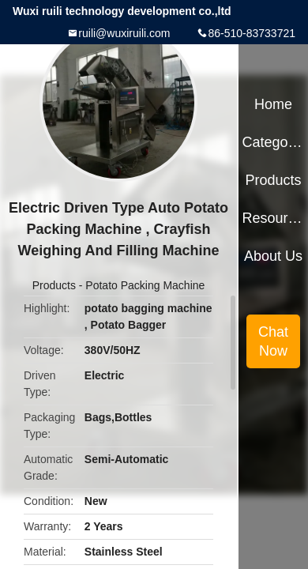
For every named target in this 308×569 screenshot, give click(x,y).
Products (54, 285)
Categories (273, 142)
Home (273, 104)
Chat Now (273, 341)
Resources (273, 218)
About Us (273, 256)
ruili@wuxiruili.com (124, 33)
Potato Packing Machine (145, 285)
